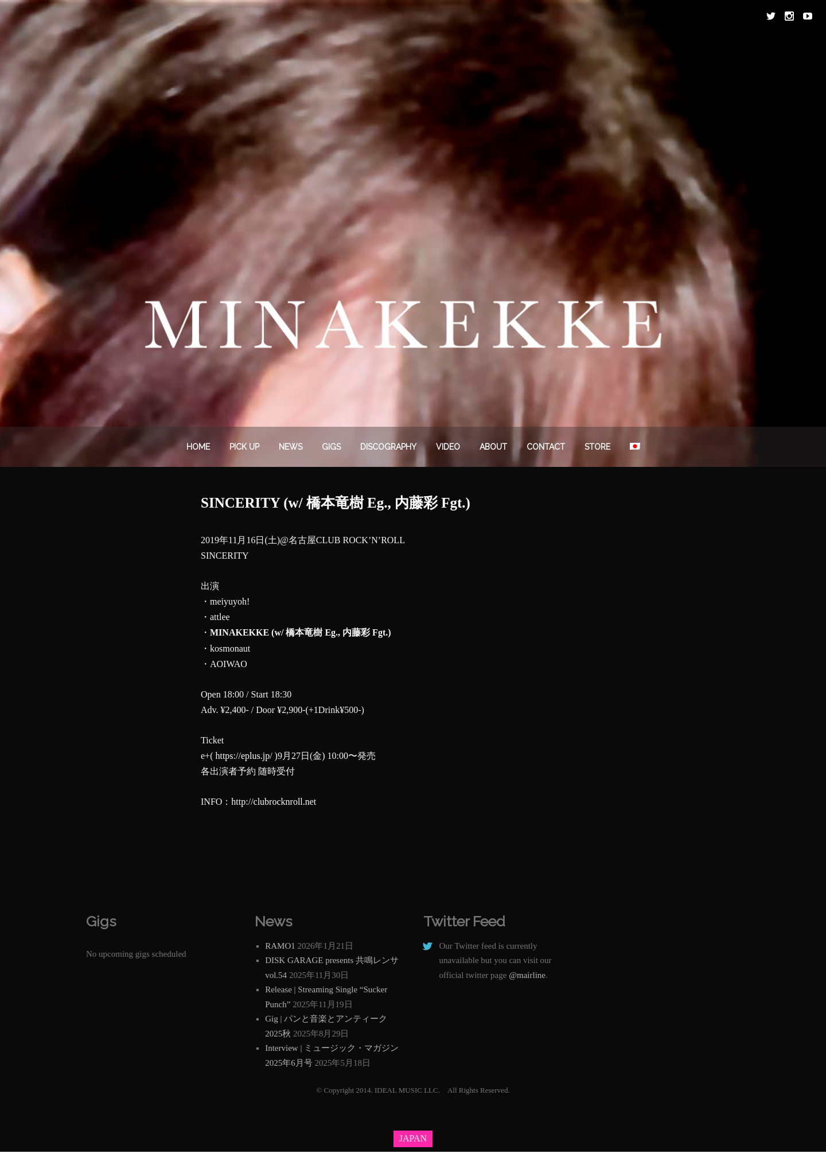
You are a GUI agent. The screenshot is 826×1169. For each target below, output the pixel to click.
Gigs (331, 446)
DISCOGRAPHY (388, 446)
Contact (546, 446)
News (290, 446)
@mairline (527, 975)
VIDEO (448, 446)
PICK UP (244, 446)
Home (198, 446)
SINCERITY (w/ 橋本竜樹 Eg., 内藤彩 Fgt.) (335, 503)
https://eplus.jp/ (243, 756)
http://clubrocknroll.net (273, 801)
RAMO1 (280, 945)
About (493, 446)
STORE (597, 446)
